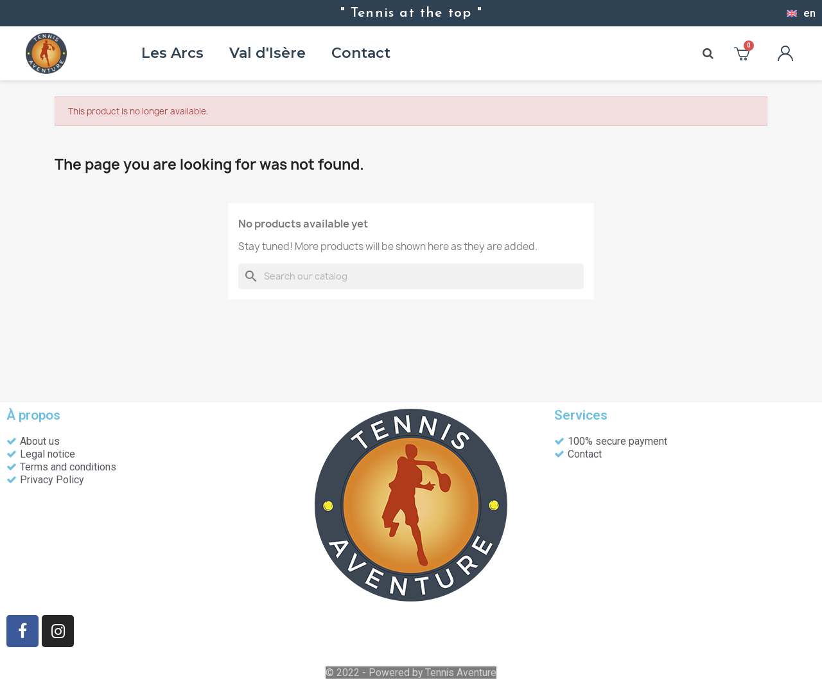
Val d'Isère (267, 53)
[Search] (411, 276)
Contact (360, 53)
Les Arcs (172, 53)
